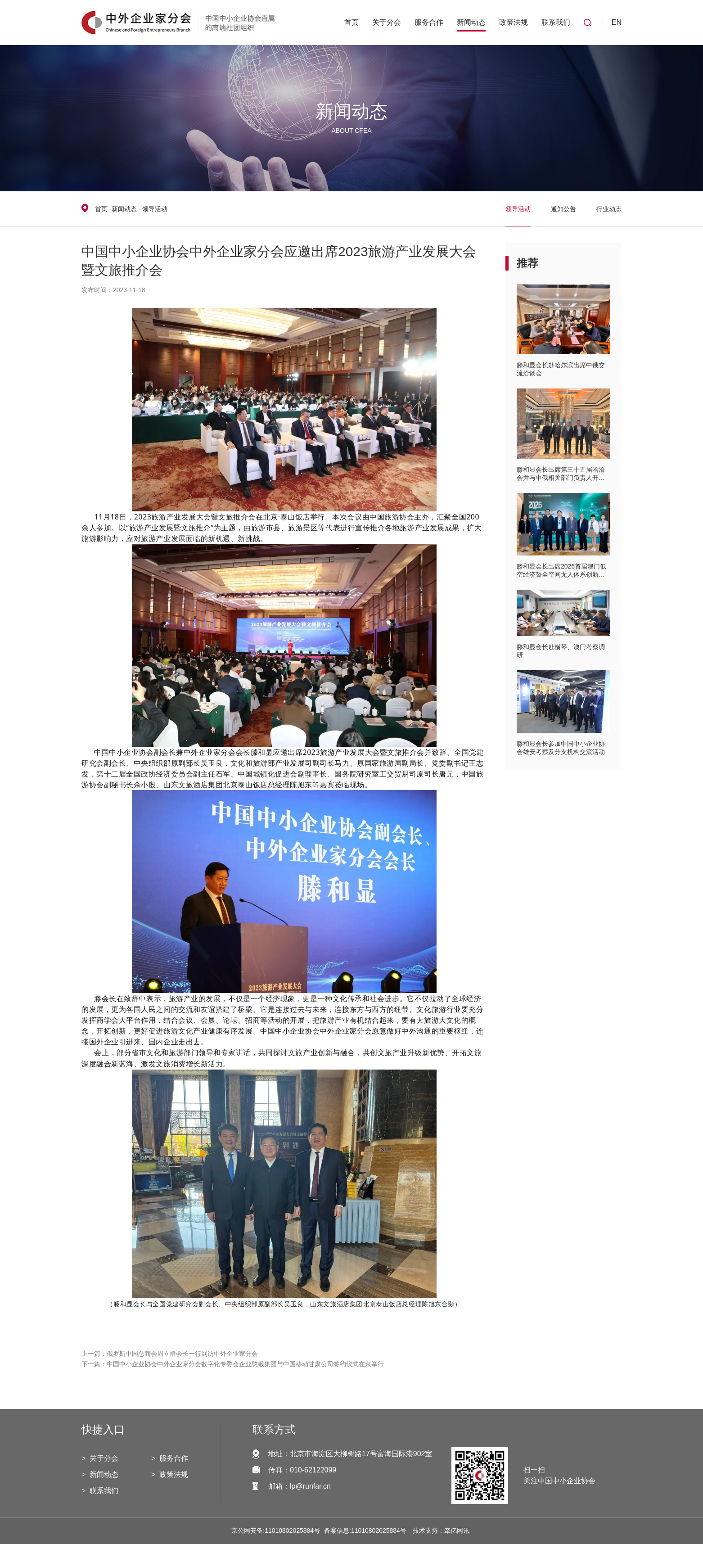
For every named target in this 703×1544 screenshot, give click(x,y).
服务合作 (429, 22)
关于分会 (386, 22)
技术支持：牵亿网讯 (441, 1530)
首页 (351, 22)
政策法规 (513, 22)
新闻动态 (471, 22)
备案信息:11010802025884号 (365, 1530)
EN (617, 22)
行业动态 (609, 208)
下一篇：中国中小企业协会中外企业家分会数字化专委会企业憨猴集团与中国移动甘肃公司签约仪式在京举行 (232, 1364)
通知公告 (563, 208)
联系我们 (555, 22)
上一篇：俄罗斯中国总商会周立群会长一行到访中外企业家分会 (169, 1353)
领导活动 (518, 208)
